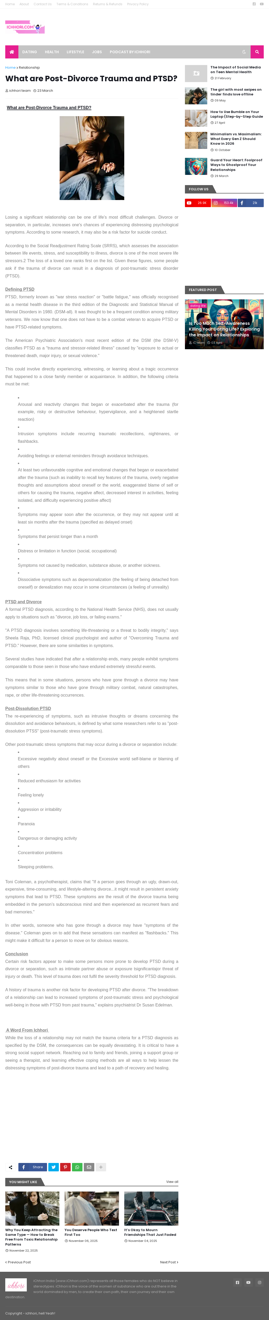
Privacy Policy (138, 4)
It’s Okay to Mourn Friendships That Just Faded (150, 1232)
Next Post (168, 1262)
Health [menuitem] (52, 52)
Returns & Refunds (107, 4)
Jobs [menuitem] (97, 52)
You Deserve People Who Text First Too (91, 1232)
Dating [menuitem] (29, 52)
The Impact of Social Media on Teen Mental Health (235, 69)
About (24, 4)
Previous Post (19, 1262)
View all (172, 1181)
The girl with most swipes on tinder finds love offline (236, 92)
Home (10, 4)
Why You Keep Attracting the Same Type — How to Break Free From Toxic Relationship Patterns (31, 1237)
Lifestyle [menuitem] (75, 52)
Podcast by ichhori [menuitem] (130, 52)
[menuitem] (11, 51)
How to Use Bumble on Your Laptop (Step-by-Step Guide (236, 114)
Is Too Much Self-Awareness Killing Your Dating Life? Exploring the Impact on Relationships (224, 329)
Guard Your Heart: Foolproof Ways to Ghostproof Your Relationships (236, 165)
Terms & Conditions (72, 4)
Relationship (29, 67)
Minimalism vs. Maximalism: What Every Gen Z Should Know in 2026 (236, 139)
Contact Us (43, 4)
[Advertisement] (91, 1119)
